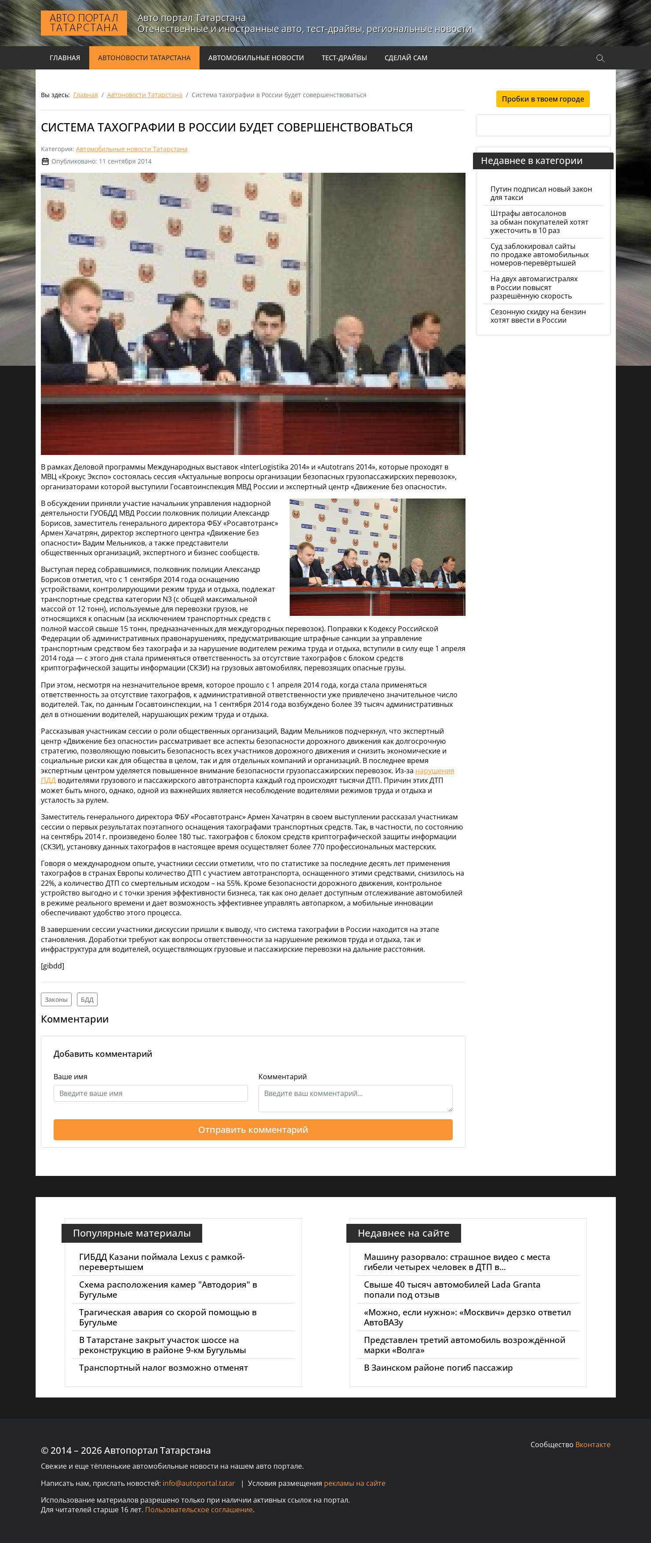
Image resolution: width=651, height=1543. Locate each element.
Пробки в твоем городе (543, 99)
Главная (65, 57)
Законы (56, 999)
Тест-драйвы (344, 57)
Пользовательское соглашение (199, 1509)
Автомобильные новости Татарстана (132, 149)
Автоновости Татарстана (144, 57)
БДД (87, 999)
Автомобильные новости (256, 57)
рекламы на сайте (355, 1483)
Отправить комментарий (253, 1129)
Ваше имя (70, 1076)
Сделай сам (406, 57)
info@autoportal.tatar (199, 1483)
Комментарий (282, 1076)
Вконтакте (593, 1444)
